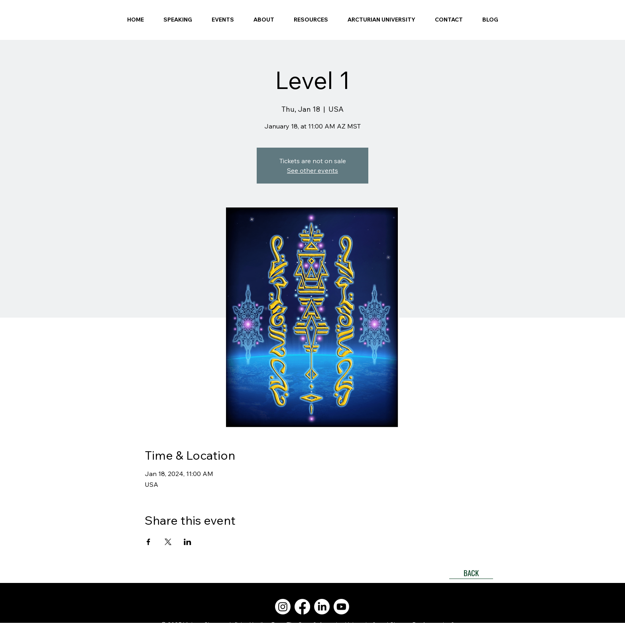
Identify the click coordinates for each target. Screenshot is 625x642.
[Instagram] (283, 606)
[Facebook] (302, 606)
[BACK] (471, 573)
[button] (264, 19)
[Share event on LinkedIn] (187, 542)
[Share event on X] (168, 542)
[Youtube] (341, 606)
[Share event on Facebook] (148, 542)
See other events (312, 170)
